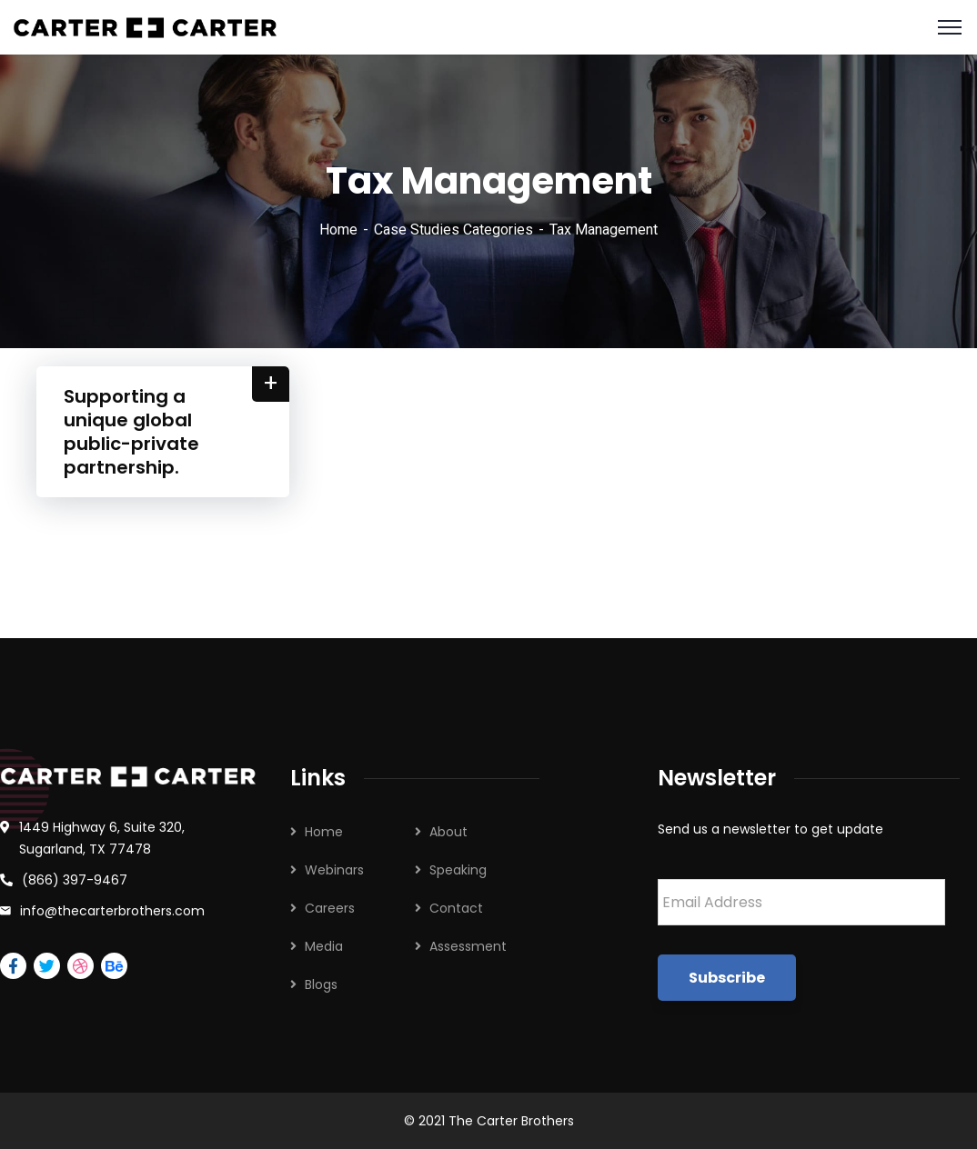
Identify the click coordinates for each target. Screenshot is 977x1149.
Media (324, 946)
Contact (456, 908)
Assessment (468, 946)
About (448, 832)
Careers (330, 908)
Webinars (334, 870)
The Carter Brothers (511, 1121)
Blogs (321, 984)
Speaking (458, 870)
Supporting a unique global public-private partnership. (131, 432)
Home (338, 229)
